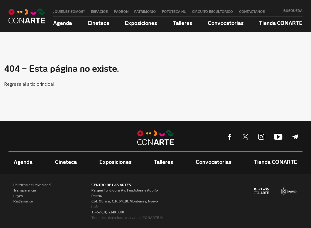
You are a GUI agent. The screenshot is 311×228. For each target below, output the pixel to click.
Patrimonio (145, 11)
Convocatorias (226, 23)
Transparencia (24, 190)
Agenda (62, 23)
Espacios (99, 11)
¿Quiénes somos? (69, 11)
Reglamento (23, 201)
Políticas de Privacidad (32, 185)
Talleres (182, 23)
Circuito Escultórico (212, 11)
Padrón (121, 11)
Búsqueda (292, 11)
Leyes (18, 196)
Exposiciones (141, 23)
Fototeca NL (174, 11)
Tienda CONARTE (280, 23)
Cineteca (98, 23)
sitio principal (40, 84)
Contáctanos (252, 11)
